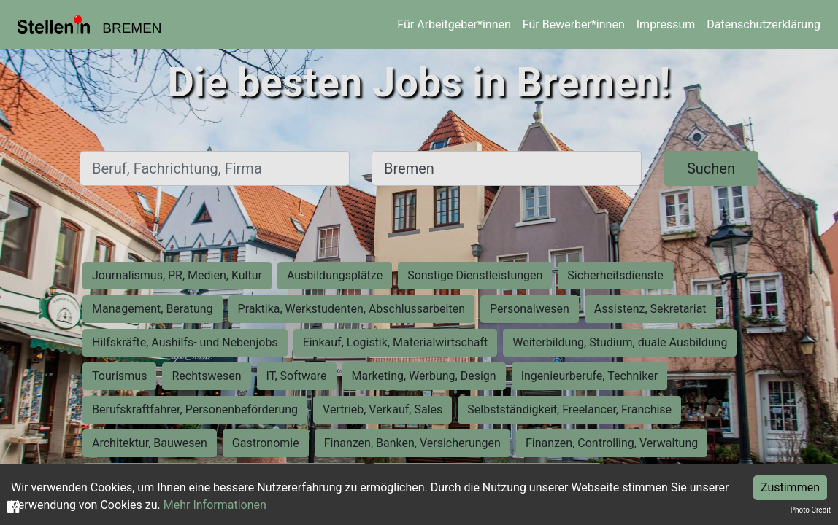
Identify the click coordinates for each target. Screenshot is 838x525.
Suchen (711, 168)
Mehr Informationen (215, 505)
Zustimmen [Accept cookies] (790, 487)
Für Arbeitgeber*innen (453, 24)
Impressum (666, 24)
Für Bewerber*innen (574, 24)
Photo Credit (811, 510)
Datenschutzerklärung (763, 24)
